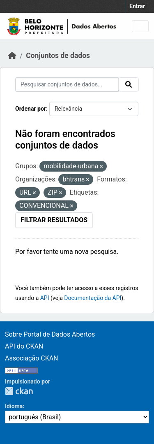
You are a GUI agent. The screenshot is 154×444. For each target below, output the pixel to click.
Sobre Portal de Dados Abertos (50, 334)
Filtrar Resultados (54, 220)
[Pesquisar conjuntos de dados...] (67, 84)
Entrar (137, 6)
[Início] (12, 55)
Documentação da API (92, 298)
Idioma (14, 406)
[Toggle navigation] (140, 26)
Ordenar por (30, 108)
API (44, 298)
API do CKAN (24, 346)
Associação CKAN (31, 358)
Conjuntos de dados (58, 55)
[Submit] (128, 84)
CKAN (19, 391)
